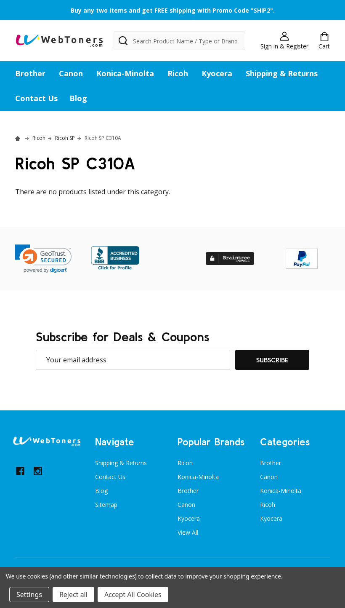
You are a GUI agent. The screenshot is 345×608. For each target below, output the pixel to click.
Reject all (73, 594)
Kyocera (217, 73)
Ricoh (177, 73)
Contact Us (36, 98)
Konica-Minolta (125, 73)
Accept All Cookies (133, 594)
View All (188, 532)
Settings (29, 594)
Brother (30, 73)
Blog (78, 98)
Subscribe (272, 360)
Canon (71, 73)
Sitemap (106, 505)
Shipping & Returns (282, 73)
